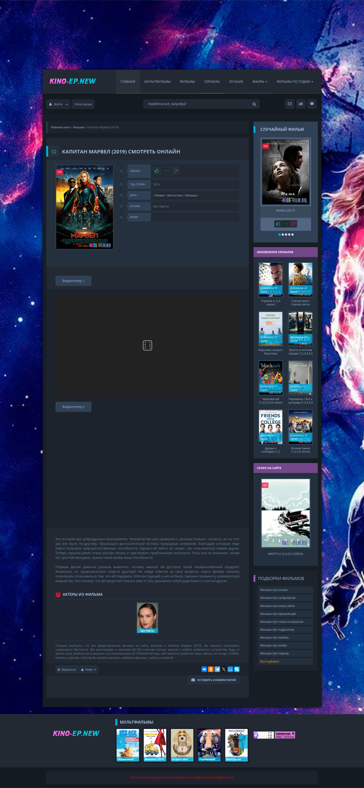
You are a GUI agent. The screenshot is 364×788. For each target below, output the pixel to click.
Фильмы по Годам (295, 81)
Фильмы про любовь (274, 633)
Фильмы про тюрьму (274, 649)
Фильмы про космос (274, 585)
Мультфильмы (157, 81)
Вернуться (67, 670)
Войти (58, 104)
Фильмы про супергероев (278, 593)
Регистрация (83, 104)
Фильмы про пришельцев (278, 609)
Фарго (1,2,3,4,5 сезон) (285, 549)
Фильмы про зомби (273, 641)
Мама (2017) (285, 210)
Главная (127, 81)
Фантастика (175, 195)
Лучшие (236, 81)
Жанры (259, 81)
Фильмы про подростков (277, 625)
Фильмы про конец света (277, 601)
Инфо (88, 670)
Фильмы (187, 81)
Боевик (160, 195)
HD (60, 172)
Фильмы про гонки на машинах (282, 617)
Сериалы (212, 81)
